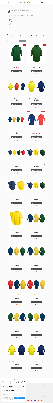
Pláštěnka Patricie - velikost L (36, 263)
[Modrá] (15, 107)
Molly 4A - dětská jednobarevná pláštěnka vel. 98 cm (17, 65)
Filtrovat (22, 40)
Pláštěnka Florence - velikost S (36, 131)
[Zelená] (16, 73)
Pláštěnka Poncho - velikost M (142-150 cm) (36, 164)
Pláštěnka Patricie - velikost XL (17, 295)
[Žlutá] (18, 107)
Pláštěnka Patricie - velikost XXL (36, 295)
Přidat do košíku (16, 71)
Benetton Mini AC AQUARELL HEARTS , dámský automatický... (22, 15)
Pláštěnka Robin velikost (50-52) (17, 328)
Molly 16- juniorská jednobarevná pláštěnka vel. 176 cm (17, 132)
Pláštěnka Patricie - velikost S (36, 230)
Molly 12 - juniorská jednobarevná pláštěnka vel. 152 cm (36, 362)
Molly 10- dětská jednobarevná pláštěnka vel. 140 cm (16, 362)
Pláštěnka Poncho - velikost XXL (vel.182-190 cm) (16, 231)
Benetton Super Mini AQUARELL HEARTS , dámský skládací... (22, 27)
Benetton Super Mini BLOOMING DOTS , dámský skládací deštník (23, 23)
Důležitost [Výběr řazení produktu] (12, 41)
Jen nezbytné (7, 397)
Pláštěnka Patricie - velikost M (17, 263)
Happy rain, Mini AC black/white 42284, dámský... (20, 19)
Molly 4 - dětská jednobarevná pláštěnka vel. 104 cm (36, 65)
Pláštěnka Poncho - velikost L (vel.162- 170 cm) (17, 197)
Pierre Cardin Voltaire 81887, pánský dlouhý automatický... (21, 10)
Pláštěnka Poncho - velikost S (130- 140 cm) (16, 164)
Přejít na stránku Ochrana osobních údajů (13, 399)
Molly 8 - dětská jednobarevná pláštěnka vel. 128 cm (16, 99)
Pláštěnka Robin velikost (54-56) (36, 328)
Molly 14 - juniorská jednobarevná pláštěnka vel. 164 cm (36, 99)
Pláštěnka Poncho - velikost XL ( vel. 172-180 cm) (36, 197)
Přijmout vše (19, 397)
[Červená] (37, 73)
